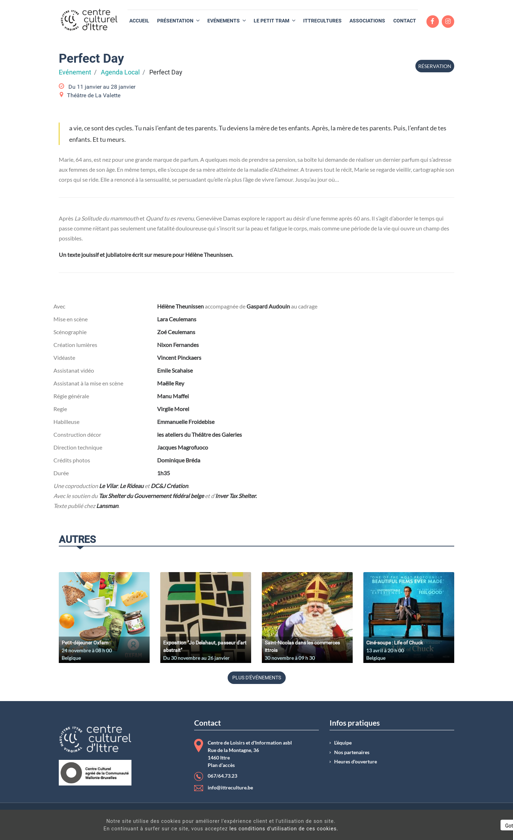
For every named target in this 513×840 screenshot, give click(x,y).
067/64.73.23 (222, 776)
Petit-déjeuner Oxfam (85, 642)
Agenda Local (120, 72)
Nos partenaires (351, 752)
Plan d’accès (221, 765)
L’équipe (343, 743)
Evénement (75, 72)
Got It (446, 826)
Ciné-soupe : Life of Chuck (394, 642)
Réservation (434, 66)
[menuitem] (139, 20)
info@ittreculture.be (230, 787)
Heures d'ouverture (355, 761)
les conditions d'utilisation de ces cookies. (257, 828)
